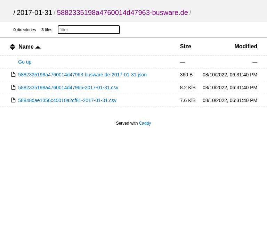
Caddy (145, 123)
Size (185, 46)
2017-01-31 (34, 12)
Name (29, 47)
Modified (245, 46)
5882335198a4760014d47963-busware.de (122, 12)
